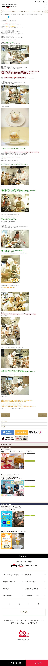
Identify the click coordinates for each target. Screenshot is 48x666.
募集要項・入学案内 (31, 589)
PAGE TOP (24, 556)
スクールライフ (30, 582)
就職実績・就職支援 (9, 582)
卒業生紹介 (6, 589)
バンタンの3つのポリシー (20, 620)
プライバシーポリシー (18, 623)
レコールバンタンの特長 (10, 575)
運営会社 (7, 620)
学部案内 (28, 575)
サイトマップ (32, 623)
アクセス (24, 612)
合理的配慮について (37, 620)
